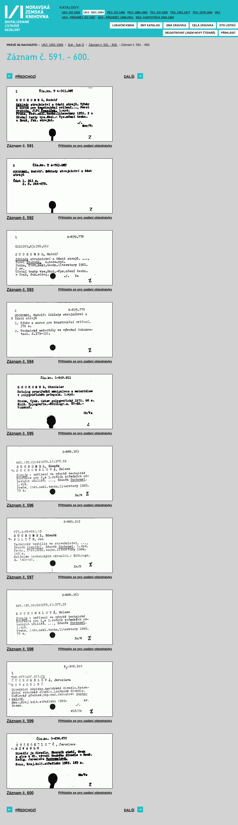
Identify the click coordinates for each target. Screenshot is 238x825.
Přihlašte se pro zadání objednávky (85, 145)
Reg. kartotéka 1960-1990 (155, 17)
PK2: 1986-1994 (137, 12)
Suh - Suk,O (76, 45)
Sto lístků (227, 25)
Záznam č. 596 (20, 505)
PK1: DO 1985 (116, 12)
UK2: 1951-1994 (94, 12)
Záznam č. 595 (20, 433)
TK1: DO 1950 (159, 12)
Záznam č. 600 (20, 793)
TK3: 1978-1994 (202, 12)
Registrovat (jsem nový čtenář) (190, 32)
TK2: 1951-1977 (180, 12)
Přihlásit (228, 32)
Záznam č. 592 (20, 218)
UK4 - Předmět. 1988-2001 (115, 17)
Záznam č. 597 (20, 577)
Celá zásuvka (202, 25)
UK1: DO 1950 (71, 12)
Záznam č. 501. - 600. (103, 45)
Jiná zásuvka (176, 25)
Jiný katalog (150, 25)
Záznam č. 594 (20, 361)
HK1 (217, 12)
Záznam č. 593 (20, 290)
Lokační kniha (123, 25)
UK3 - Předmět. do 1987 (78, 17)
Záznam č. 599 (20, 721)
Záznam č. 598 (20, 649)
